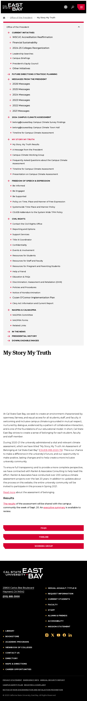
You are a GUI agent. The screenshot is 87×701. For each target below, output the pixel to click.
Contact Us (12, 653)
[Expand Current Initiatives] (9, 32)
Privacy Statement (12, 680)
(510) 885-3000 (11, 596)
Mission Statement (59, 626)
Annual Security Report (52, 680)
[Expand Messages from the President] (9, 79)
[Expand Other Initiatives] (10, 68)
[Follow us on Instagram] (46, 635)
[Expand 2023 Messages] (10, 100)
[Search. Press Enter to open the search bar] (72, 7)
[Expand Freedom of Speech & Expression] (9, 181)
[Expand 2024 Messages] (10, 95)
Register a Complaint (35, 685)
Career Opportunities (18, 669)
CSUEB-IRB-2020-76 (50, 450)
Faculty (53, 604)
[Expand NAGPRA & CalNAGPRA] (9, 310)
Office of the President (21, 17)
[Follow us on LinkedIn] (70, 635)
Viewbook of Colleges (18, 647)
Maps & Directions (16, 664)
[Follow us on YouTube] (58, 635)
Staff (51, 610)
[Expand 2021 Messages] (10, 111)
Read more (9, 492)
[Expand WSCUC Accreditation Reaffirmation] (10, 37)
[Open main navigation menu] (81, 7)
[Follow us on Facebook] (64, 635)
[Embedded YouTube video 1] (43, 386)
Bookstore (12, 636)
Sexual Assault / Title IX (62, 588)
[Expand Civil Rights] (9, 219)
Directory (11, 658)
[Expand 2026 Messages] (10, 84)
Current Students (59, 599)
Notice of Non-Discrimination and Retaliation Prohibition (33, 690)
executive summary (54, 507)
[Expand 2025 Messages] (10, 89)
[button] (65, 7)
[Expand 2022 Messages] (10, 105)
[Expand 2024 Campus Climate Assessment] (9, 117)
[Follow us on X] (52, 635)
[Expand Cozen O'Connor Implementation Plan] (10, 298)
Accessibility (56, 621)
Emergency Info (31, 680)
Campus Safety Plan (13, 685)
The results (9, 503)
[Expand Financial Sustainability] (10, 43)
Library (9, 631)
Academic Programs (17, 642)
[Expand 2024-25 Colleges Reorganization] (10, 48)
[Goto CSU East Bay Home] (4, 17)
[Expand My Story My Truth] (9, 139)
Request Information (60, 593)
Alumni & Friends (57, 615)
